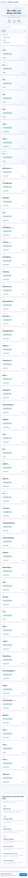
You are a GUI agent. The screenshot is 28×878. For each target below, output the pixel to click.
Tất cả (3, 30)
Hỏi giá (23, 57)
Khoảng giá (5, 34)
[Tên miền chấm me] (9, 2)
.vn (8, 30)
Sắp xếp (4, 40)
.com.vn (13, 30)
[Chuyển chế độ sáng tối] (26, 2)
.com (19, 30)
